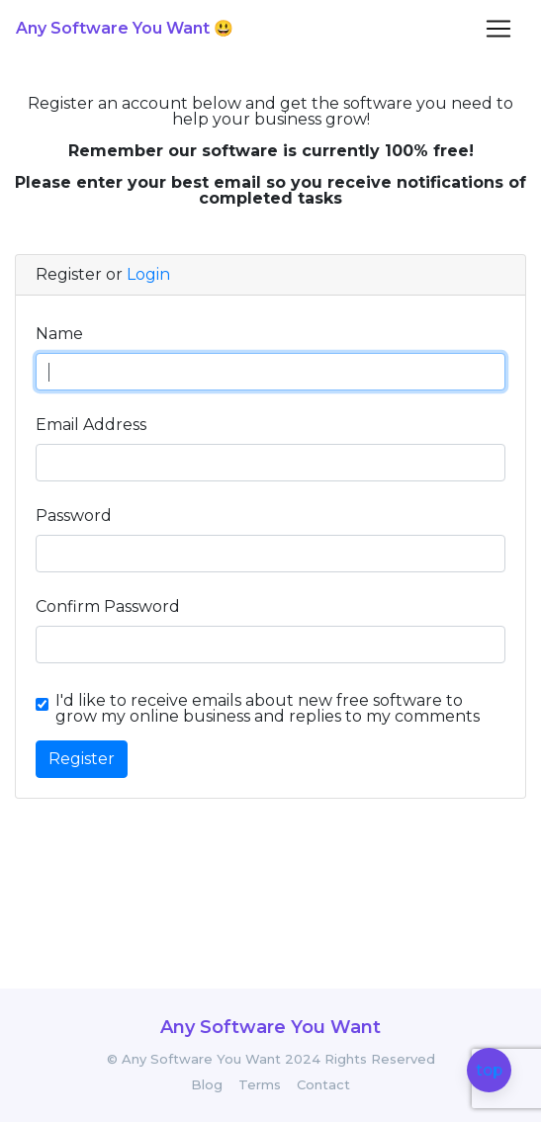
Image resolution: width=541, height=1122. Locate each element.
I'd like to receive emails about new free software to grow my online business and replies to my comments (267, 709)
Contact (323, 1085)
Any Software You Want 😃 (124, 28)
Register (81, 758)
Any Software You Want (270, 1027)
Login (148, 274)
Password (74, 515)
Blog (207, 1085)
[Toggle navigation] (498, 28)
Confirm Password (108, 606)
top (489, 1071)
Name (59, 333)
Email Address (91, 424)
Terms (259, 1085)
